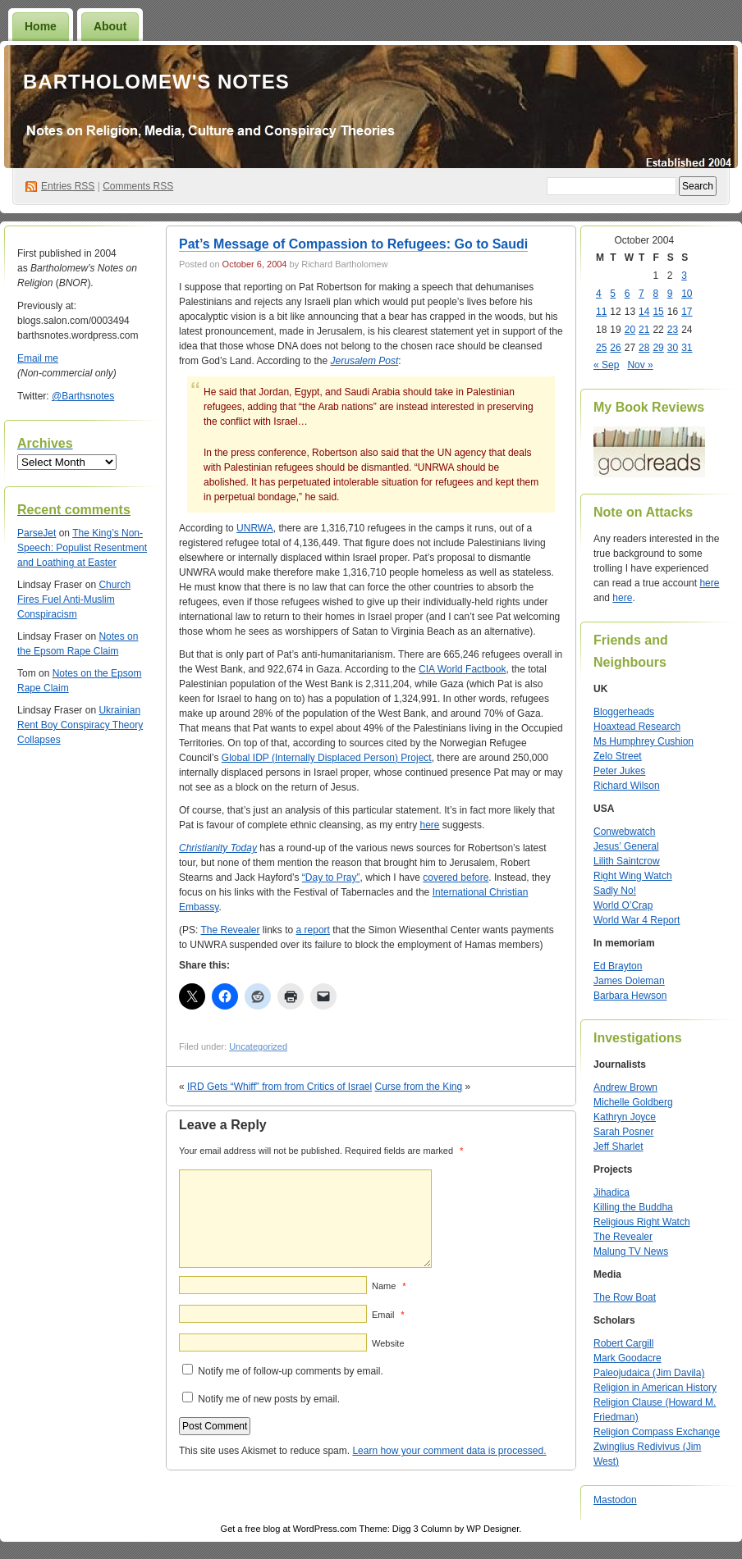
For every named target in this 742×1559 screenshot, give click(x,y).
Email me (37, 358)
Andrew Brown (625, 1087)
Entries (67, 186)
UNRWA (254, 528)
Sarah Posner (623, 1131)
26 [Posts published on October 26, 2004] (615, 347)
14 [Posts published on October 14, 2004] (644, 311)
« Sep (606, 365)
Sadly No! (614, 890)
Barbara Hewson (629, 995)
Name (388, 1286)
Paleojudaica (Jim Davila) (648, 1373)
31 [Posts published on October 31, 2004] (686, 347)
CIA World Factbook (462, 669)
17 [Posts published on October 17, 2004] (686, 311)
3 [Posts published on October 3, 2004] (684, 275)
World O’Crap (623, 905)
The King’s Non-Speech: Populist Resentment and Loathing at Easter (82, 547)
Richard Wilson (626, 785)
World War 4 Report (636, 920)
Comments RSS (138, 186)
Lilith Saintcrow (626, 861)
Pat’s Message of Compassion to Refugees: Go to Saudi (353, 244)
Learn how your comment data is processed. (449, 1450)
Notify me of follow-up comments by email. (290, 1371)
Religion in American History (655, 1387)
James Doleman (629, 981)
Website (388, 1343)
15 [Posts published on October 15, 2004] (658, 311)
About (110, 26)
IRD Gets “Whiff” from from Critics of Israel (279, 1086)
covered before (455, 877)
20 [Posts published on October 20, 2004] (630, 329)
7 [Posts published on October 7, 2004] (641, 293)
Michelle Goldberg (633, 1102)
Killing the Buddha (633, 1207)
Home (41, 26)
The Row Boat (624, 1297)
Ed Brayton (617, 966)
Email (388, 1315)
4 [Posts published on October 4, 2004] (599, 293)
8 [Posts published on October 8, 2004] (655, 293)
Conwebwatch (624, 831)
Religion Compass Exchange (656, 1432)
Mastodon (615, 1500)
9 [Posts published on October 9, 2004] (670, 293)
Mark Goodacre (627, 1358)
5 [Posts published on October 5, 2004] (613, 293)
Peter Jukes (619, 771)
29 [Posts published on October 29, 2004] (658, 347)
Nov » (640, 365)
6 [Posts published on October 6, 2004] (627, 293)
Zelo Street (617, 756)
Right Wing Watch (632, 876)
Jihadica (611, 1192)
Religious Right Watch (641, 1222)
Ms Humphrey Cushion (643, 741)
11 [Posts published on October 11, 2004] (601, 311)
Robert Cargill (623, 1343)
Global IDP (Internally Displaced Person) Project (327, 758)
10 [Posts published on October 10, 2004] (686, 293)
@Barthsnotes (83, 396)
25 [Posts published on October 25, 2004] (601, 347)
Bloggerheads (623, 712)
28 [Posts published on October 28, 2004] (644, 347)
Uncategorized (258, 1046)
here (429, 825)
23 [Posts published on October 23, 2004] (672, 329)
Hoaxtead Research (636, 726)
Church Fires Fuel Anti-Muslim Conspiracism (74, 599)
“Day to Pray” (331, 877)
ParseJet (36, 533)
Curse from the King (419, 1086)
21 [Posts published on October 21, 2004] (644, 329)
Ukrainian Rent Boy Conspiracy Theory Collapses (80, 724)
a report (313, 930)
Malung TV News (630, 1251)
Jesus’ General (626, 846)
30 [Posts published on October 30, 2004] (672, 347)
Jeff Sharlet (618, 1146)
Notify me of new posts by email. (269, 1399)
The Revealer (229, 930)
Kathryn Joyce (624, 1117)
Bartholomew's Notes (156, 82)
